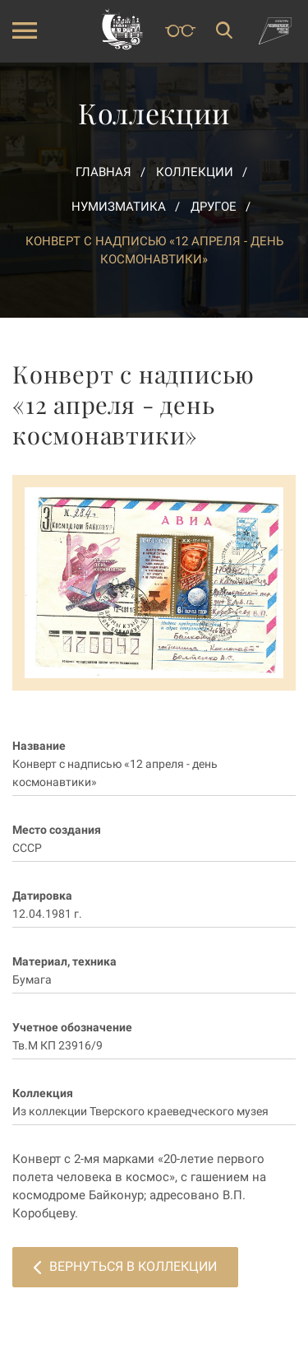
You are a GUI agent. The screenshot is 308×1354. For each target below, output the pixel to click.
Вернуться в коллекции (125, 1266)
